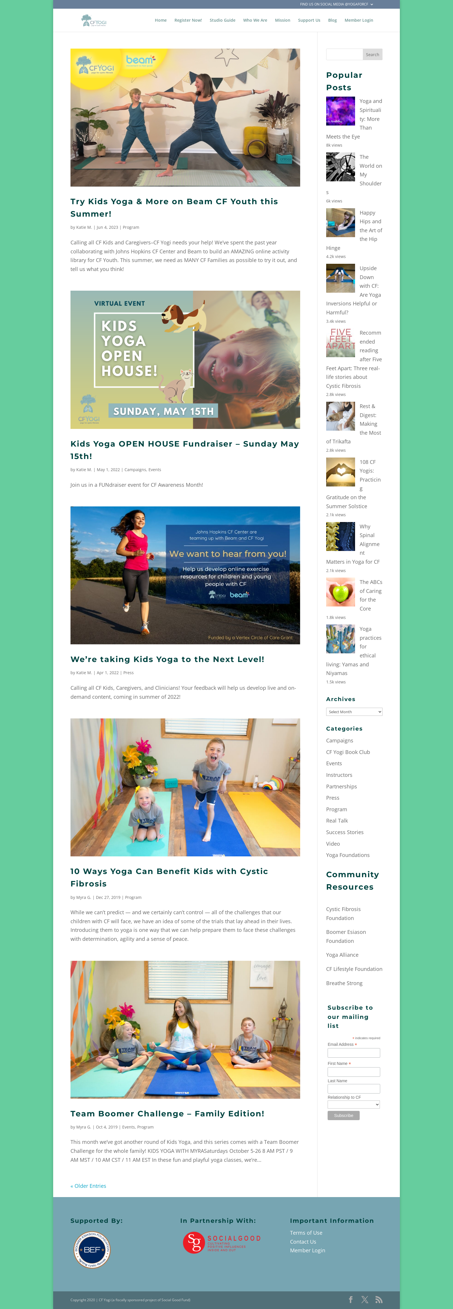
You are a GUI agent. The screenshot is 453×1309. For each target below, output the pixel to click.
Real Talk (337, 820)
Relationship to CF (344, 1097)
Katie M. (84, 227)
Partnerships (341, 786)
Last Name (337, 1080)
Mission (282, 20)
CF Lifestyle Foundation (354, 968)
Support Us (309, 20)
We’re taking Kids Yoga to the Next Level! (167, 659)
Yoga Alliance (342, 954)
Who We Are (255, 20)
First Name (339, 1063)
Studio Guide (222, 20)
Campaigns (135, 469)
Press (128, 672)
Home (161, 20)
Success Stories (345, 832)
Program (131, 227)
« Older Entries (88, 1185)
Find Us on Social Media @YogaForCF (334, 5)
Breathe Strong (344, 983)
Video (333, 843)
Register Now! (188, 20)
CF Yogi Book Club (348, 751)
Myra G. (83, 897)
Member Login (359, 20)
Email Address (342, 1044)
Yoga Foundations (348, 854)
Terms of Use (306, 1232)
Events (154, 469)
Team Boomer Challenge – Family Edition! (167, 1113)
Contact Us (303, 1241)
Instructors (339, 774)
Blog (332, 20)
